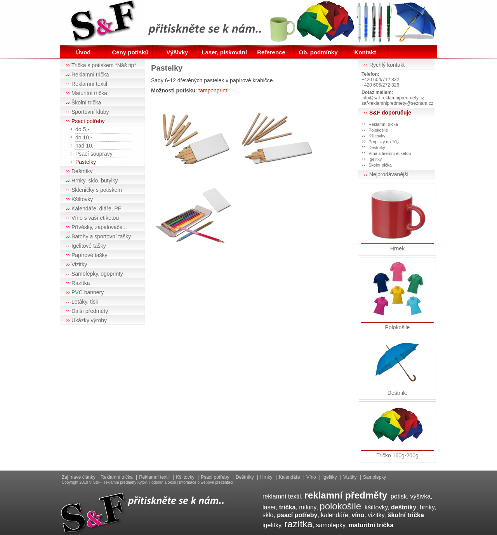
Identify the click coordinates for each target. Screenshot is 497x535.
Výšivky (177, 52)
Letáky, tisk (84, 302)
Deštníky (81, 171)
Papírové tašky (89, 255)
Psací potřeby (88, 121)
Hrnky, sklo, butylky (94, 180)
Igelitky (375, 159)
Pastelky (85, 162)
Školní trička (86, 102)
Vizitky (79, 264)
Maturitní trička (89, 93)
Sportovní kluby (90, 112)
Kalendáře (289, 477)
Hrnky (266, 477)
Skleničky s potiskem (96, 190)
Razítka (80, 283)
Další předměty (89, 311)
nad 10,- (85, 145)
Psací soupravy (94, 154)
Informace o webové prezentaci (206, 482)
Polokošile (378, 130)
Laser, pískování (224, 52)
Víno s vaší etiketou (95, 218)
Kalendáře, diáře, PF (96, 208)
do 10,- (83, 137)
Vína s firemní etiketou (389, 153)
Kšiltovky (82, 199)
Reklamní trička (90, 74)
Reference (271, 52)
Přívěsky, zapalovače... (99, 227)
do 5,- (82, 129)
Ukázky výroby (89, 320)
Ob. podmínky (318, 52)
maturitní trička (371, 525)
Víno (311, 477)
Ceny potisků (130, 52)
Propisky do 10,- (383, 141)
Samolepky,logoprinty (97, 274)
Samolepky (374, 477)
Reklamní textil (89, 84)
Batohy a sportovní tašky (101, 236)
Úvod (83, 52)
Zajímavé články (79, 477)
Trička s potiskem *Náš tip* (103, 65)
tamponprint (212, 90)
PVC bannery (87, 292)
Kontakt (365, 52)
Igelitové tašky (88, 246)
